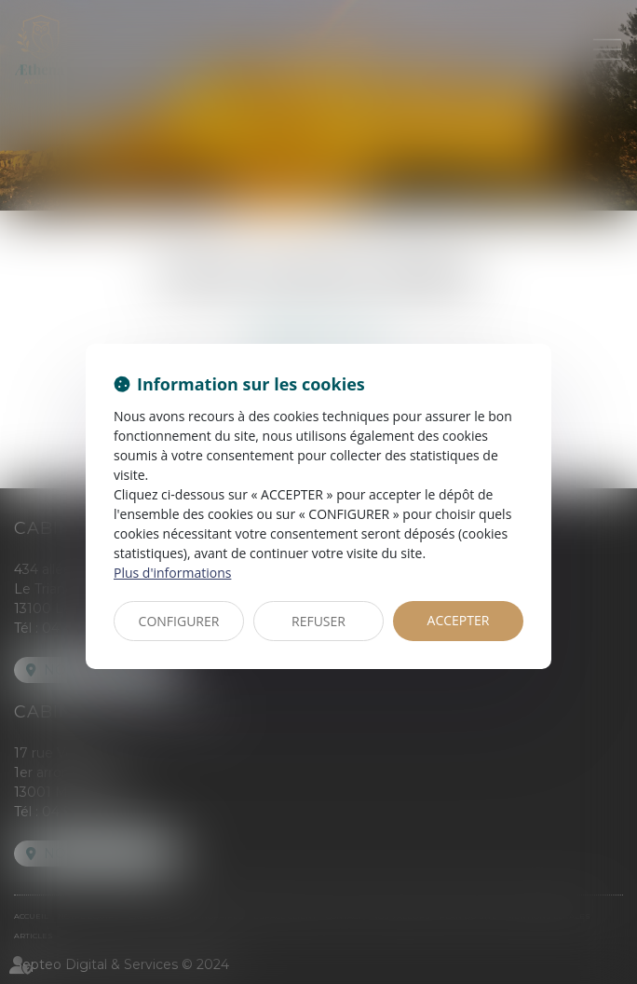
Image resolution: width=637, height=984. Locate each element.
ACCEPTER (458, 620)
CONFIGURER (179, 621)
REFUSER (318, 621)
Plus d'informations (172, 572)
